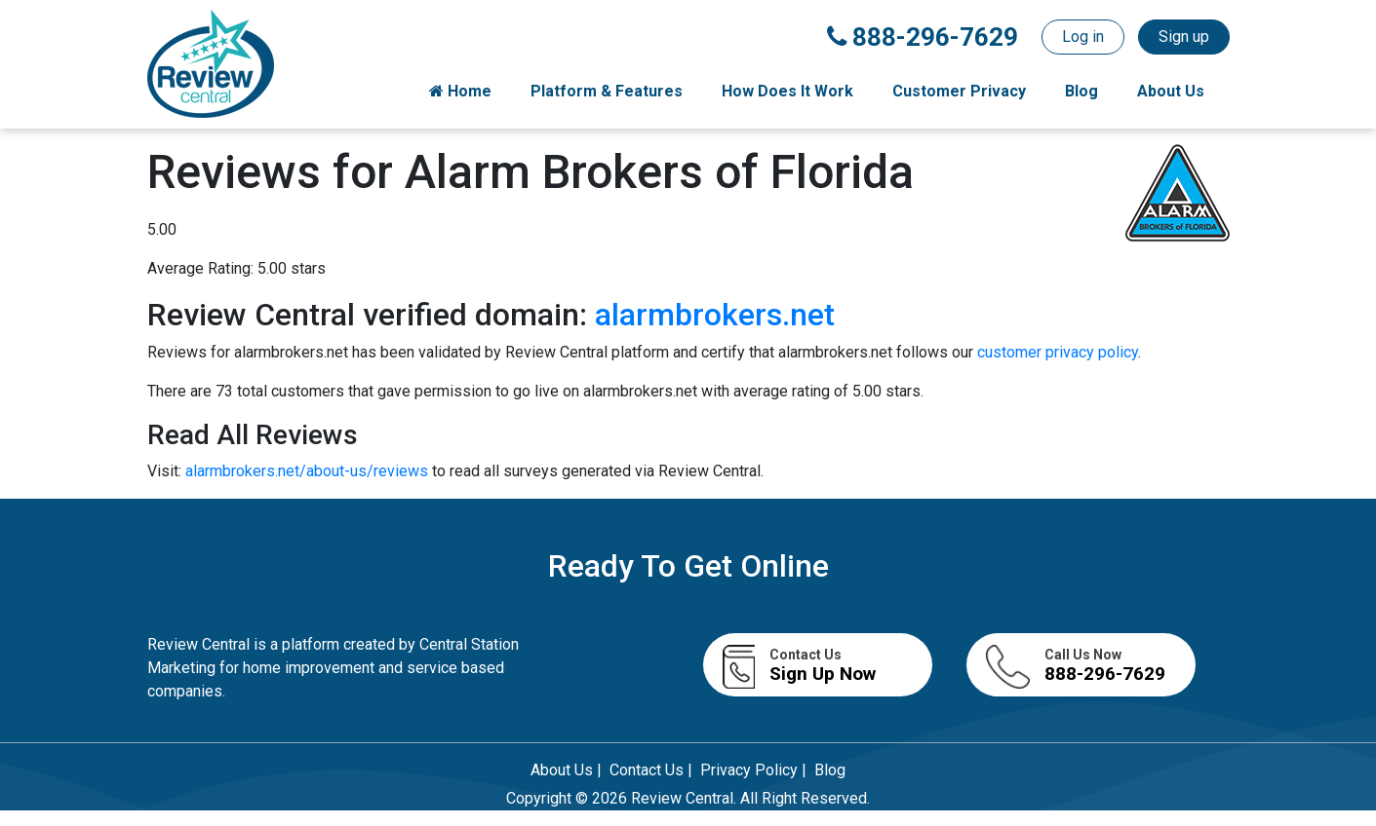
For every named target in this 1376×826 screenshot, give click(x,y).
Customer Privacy (959, 91)
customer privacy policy (1057, 352)
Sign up (1184, 36)
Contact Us (646, 770)
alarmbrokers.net (715, 314)
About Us (1170, 91)
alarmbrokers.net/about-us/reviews (308, 471)
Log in (1083, 36)
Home (460, 91)
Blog (1081, 91)
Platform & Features (607, 91)
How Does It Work (787, 91)
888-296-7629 (922, 37)
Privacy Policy (749, 770)
